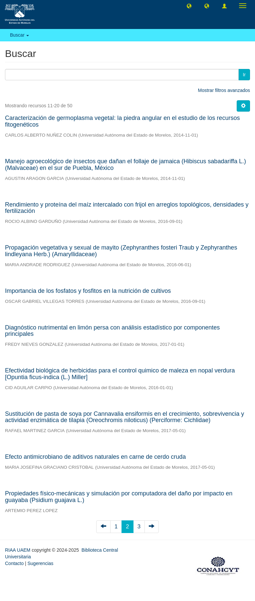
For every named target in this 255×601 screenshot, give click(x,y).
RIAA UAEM (18, 550)
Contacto (14, 563)
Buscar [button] (19, 35)
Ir (244, 74)
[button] (189, 5)
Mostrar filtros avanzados (224, 90)
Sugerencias (40, 563)
